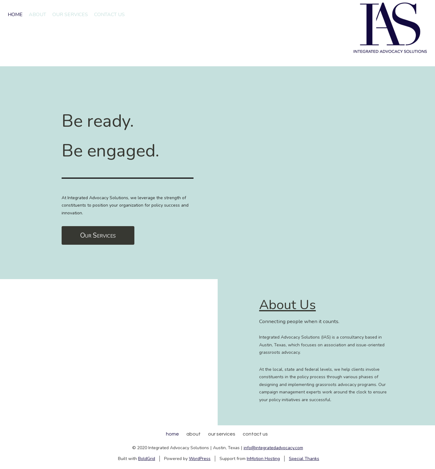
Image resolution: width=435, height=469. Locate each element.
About (37, 14)
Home (15, 14)
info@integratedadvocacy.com (273, 448)
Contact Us (109, 14)
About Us (287, 305)
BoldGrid (146, 459)
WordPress (200, 459)
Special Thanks (304, 459)
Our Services (70, 14)
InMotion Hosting (263, 459)
